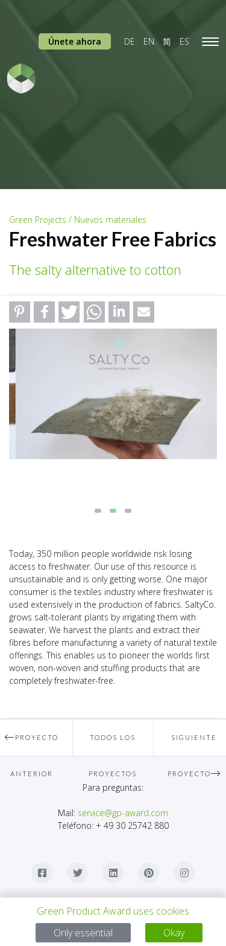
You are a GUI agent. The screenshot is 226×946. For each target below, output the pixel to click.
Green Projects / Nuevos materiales (77, 219)
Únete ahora (74, 41)
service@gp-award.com (123, 813)
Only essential (83, 932)
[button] (19, 312)
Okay (173, 932)
